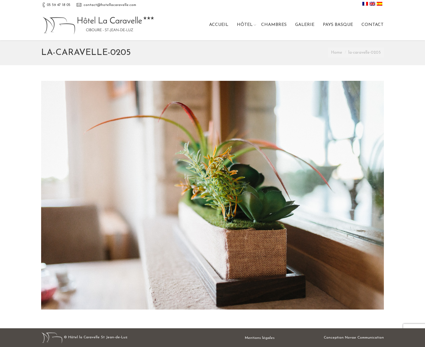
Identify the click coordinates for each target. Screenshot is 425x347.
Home (336, 53)
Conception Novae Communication (354, 338)
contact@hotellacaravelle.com (110, 5)
